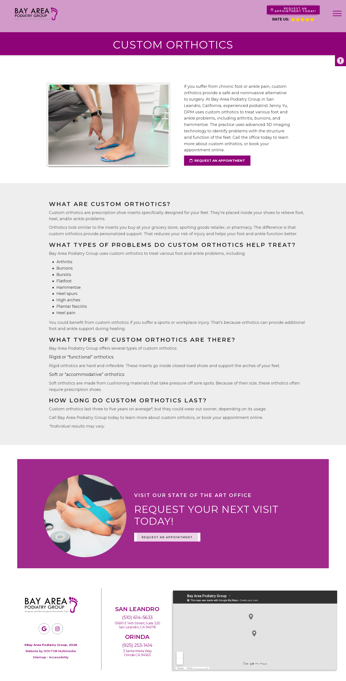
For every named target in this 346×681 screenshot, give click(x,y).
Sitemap (39, 657)
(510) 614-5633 (137, 617)
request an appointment (217, 160)
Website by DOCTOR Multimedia (50, 651)
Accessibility (59, 657)
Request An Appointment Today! (293, 10)
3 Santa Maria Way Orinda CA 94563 (137, 653)
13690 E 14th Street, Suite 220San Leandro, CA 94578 (137, 625)
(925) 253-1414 (137, 645)
